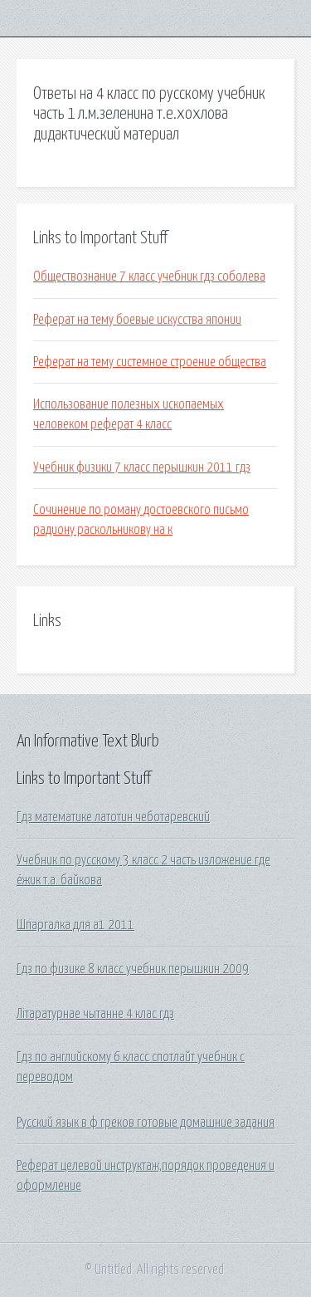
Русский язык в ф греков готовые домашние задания (146, 1122)
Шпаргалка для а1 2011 (75, 925)
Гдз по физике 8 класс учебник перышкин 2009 (133, 969)
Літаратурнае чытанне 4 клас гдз (95, 1013)
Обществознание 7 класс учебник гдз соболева (149, 276)
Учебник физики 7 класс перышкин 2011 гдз (141, 467)
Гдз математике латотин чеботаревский (113, 817)
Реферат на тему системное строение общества (149, 362)
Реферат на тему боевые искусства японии (137, 319)
